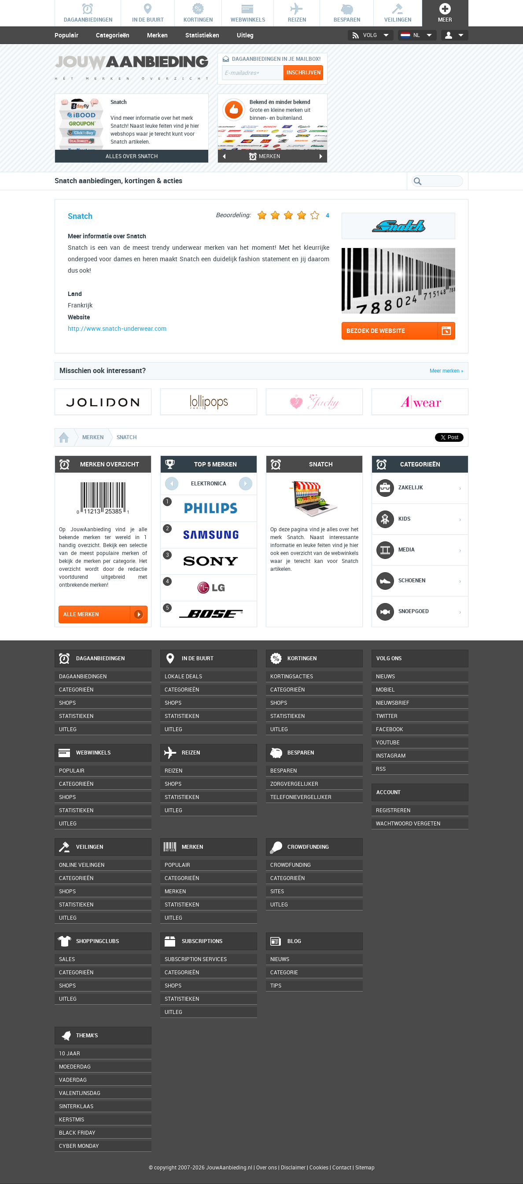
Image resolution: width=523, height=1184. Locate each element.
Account (388, 792)
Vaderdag (73, 1080)
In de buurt (188, 659)
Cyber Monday (79, 1146)
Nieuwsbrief (392, 703)
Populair (66, 35)
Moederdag (75, 1067)
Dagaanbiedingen (91, 659)
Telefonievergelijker (300, 797)
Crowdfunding (299, 847)
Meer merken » (447, 371)
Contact (341, 1168)
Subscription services (196, 959)
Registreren (393, 810)
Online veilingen (81, 865)
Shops (67, 703)
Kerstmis (71, 1120)
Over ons (266, 1168)
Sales (67, 959)
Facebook (389, 729)
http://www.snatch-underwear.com (117, 329)
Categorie (284, 972)
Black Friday (77, 1133)
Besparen (291, 753)
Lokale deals (183, 676)
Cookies (318, 1168)
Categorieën (112, 35)
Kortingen (293, 659)
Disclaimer (293, 1168)
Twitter (387, 716)
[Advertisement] (402, 108)
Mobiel (385, 690)
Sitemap (365, 1168)
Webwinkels (84, 753)
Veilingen (80, 847)
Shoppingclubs (88, 942)
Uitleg (245, 35)
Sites (277, 891)
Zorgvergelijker (294, 784)
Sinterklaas (76, 1106)
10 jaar (69, 1054)
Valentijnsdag (79, 1093)
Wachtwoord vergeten (408, 824)
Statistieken (202, 35)
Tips (275, 986)
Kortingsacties (291, 676)
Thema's (78, 1036)
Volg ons (388, 658)
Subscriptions (192, 942)
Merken (157, 35)
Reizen (181, 753)
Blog (285, 942)
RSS (381, 769)
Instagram (390, 756)
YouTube (388, 743)
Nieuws (279, 959)
